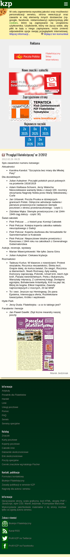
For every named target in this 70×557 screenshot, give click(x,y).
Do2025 (35, 131)
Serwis (5, 419)
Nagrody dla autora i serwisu (16, 489)
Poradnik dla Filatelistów (14, 395)
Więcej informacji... (19, 34)
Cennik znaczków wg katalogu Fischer (21, 464)
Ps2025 (45, 131)
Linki (4, 403)
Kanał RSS (11, 531)
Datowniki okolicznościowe (15, 452)
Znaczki (6, 435)
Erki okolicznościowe (12, 456)
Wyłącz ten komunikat (54, 34)
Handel (5, 399)
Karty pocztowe (9, 440)
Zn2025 (24, 131)
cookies (13, 22)
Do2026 (40, 141)
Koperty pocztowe (11, 444)
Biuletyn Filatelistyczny (13, 480)
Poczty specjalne (10, 460)
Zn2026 (30, 141)
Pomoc (5, 411)
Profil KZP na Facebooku (18, 546)
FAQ (4, 415)
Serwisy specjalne (11, 423)
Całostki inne (8, 448)
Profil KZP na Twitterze (17, 539)
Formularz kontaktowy (13, 476)
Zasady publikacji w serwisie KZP (18, 485)
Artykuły (6, 390)
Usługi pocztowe (10, 407)
